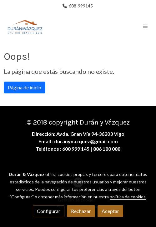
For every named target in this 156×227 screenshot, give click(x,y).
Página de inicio (24, 87)
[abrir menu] (145, 26)
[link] (25, 26)
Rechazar (81, 211)
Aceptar (110, 211)
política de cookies (128, 196)
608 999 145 (75, 149)
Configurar (48, 211)
